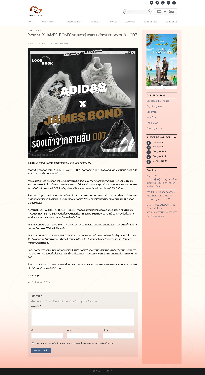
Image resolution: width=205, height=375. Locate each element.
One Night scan (154, 128)
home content (35, 31)
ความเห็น (36, 306)
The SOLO (152, 123)
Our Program (50, 21)
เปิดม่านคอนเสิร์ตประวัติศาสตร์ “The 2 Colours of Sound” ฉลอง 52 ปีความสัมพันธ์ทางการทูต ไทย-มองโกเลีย (161, 210)
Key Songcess (154, 106)
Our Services (150, 21)
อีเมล (70, 330)
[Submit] (148, 11)
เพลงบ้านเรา (152, 117)
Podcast (95, 21)
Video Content (74, 21)
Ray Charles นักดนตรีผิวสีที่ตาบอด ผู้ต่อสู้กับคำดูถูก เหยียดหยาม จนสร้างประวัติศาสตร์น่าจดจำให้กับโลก (161, 181)
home (30, 21)
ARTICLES (112, 21)
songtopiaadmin (61, 43)
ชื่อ (33, 330)
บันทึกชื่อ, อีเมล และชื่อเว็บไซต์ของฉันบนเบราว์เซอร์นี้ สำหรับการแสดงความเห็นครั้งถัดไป (74, 343)
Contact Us (171, 21)
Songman (151, 112)
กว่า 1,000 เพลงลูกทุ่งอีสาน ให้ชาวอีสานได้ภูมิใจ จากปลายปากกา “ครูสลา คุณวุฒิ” (161, 195)
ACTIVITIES (130, 21)
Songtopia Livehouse (157, 101)
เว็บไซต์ (106, 330)
